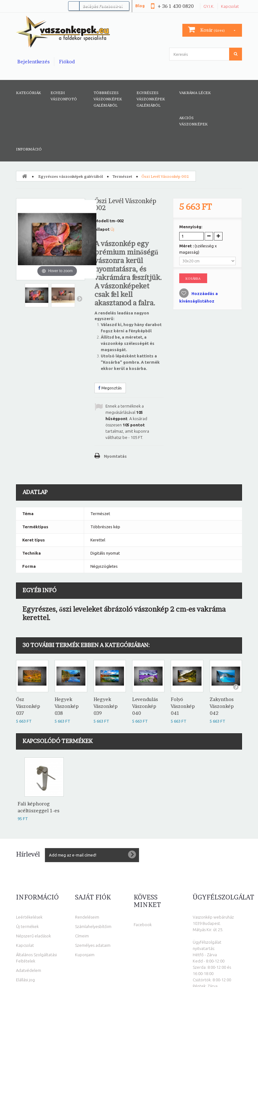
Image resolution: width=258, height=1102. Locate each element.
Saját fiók (93, 897)
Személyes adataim (92, 945)
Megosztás (110, 388)
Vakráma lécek (195, 92)
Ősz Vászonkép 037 (28, 706)
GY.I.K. (208, 6)
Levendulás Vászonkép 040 (145, 706)
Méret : (198, 249)
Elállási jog (25, 980)
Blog (140, 5)
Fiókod (67, 62)
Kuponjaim (84, 954)
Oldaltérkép (27, 989)
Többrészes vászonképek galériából (108, 99)
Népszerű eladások (33, 936)
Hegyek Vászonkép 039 (106, 706)
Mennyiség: (190, 226)
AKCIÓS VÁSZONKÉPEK (193, 120)
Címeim (82, 936)
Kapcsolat (230, 6)
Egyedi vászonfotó (64, 95)
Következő (79, 298)
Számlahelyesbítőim (93, 926)
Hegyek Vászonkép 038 (67, 706)
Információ (29, 149)
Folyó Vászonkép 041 (183, 706)
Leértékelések (29, 917)
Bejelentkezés (33, 62)
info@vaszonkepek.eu (216, 1048)
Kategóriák (28, 92)
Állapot (102, 229)
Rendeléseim (87, 917)
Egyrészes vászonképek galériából (151, 99)
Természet (122, 176)
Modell (101, 221)
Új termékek (27, 926)
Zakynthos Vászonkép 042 (222, 706)
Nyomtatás (115, 456)
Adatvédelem (28, 970)
